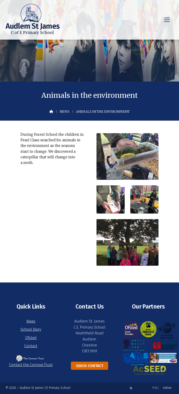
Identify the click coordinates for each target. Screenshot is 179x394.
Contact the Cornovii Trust (31, 365)
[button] (167, 20)
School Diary (31, 329)
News (64, 111)
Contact (30, 346)
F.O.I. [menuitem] (156, 388)
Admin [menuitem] (167, 388)
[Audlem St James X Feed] (131, 388)
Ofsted (31, 338)
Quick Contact (89, 365)
